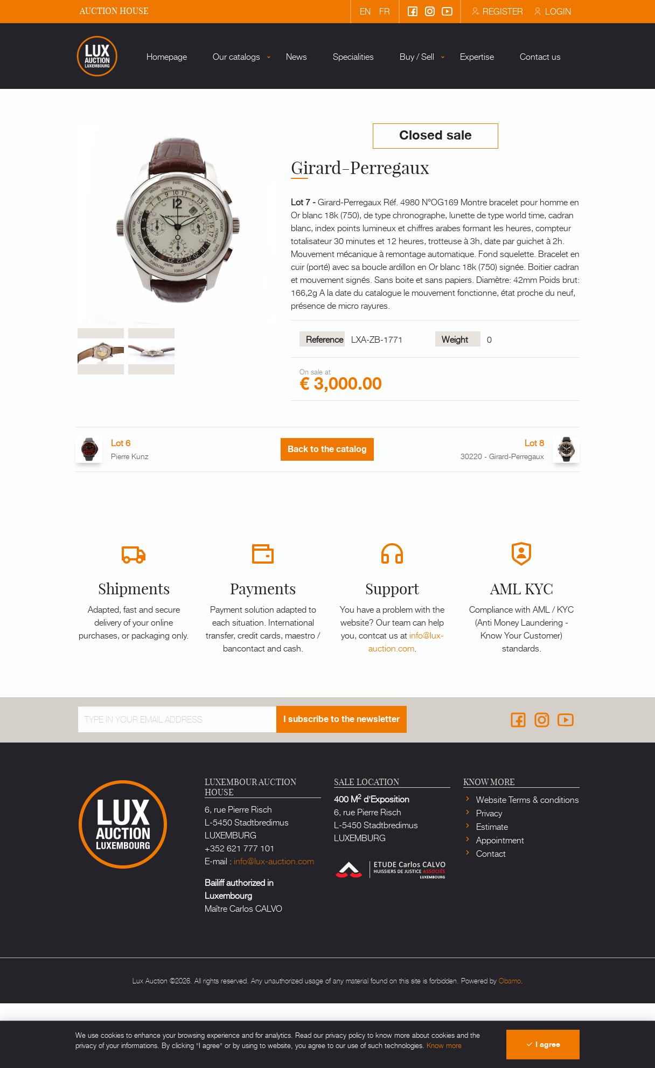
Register (497, 10)
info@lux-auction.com (406, 706)
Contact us (514, 134)
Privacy (488, 877)
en (365, 10)
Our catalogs (210, 134)
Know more (444, 1045)
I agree (543, 1044)
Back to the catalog (327, 514)
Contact (490, 917)
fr (384, 10)
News (270, 134)
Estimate (491, 890)
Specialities (327, 134)
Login (551, 10)
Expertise (451, 134)
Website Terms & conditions (526, 863)
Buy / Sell (391, 134)
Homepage (141, 134)
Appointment (499, 904)
